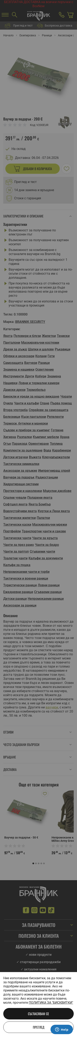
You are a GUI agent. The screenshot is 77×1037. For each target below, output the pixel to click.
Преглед (38, 1027)
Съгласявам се (38, 1013)
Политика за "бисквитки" (51, 1003)
